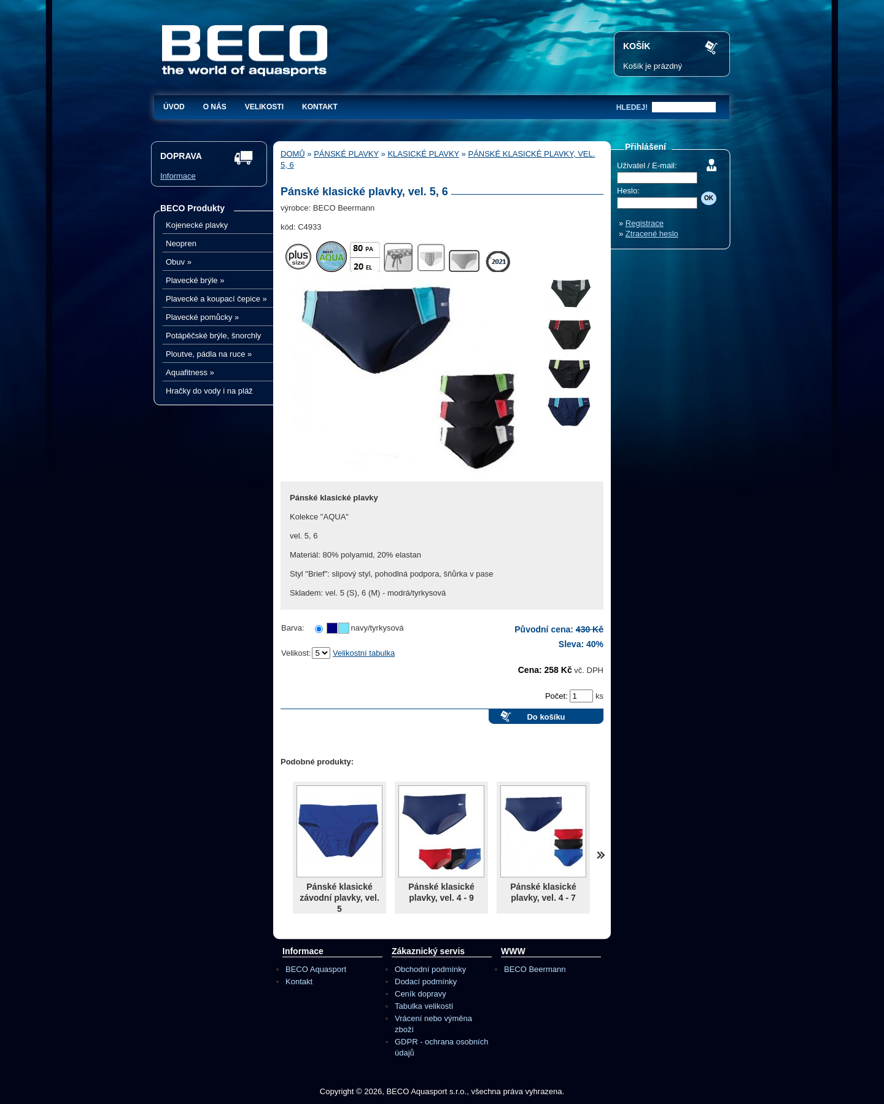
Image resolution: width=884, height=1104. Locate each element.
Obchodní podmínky (430, 969)
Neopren (181, 243)
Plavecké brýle (195, 280)
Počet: (557, 696)
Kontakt (320, 107)
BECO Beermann (534, 969)
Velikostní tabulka (364, 653)
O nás (215, 107)
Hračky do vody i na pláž (209, 390)
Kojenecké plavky (197, 225)
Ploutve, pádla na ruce (209, 354)
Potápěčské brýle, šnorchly (213, 335)
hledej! (632, 107)
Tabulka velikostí (424, 1006)
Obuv (179, 261)
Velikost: (296, 653)
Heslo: (628, 190)
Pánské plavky (346, 153)
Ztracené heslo (652, 233)
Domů (293, 153)
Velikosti (264, 107)
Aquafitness (190, 372)
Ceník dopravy (420, 993)
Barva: (292, 627)
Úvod (174, 107)
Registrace (645, 223)
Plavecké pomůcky (202, 317)
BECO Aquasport (315, 969)
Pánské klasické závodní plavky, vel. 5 (339, 898)
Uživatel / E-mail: (647, 165)
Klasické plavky (423, 153)
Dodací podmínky (426, 981)
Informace (178, 176)
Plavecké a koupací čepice (216, 298)
